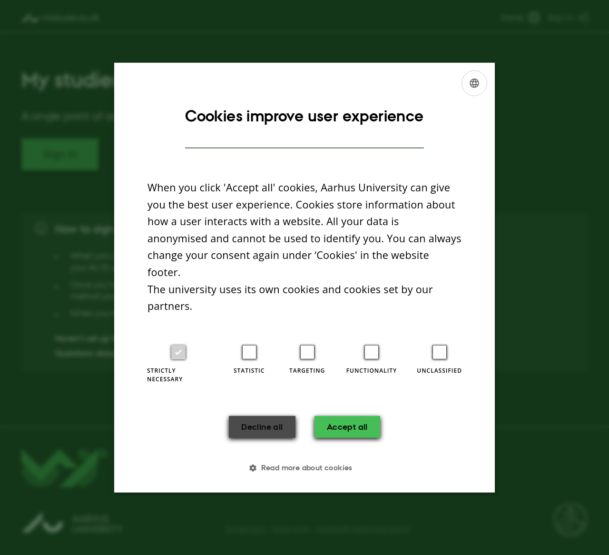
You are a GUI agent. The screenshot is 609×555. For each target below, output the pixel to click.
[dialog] (304, 277)
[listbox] (474, 83)
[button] (304, 468)
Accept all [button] (348, 426)
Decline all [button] (261, 426)
